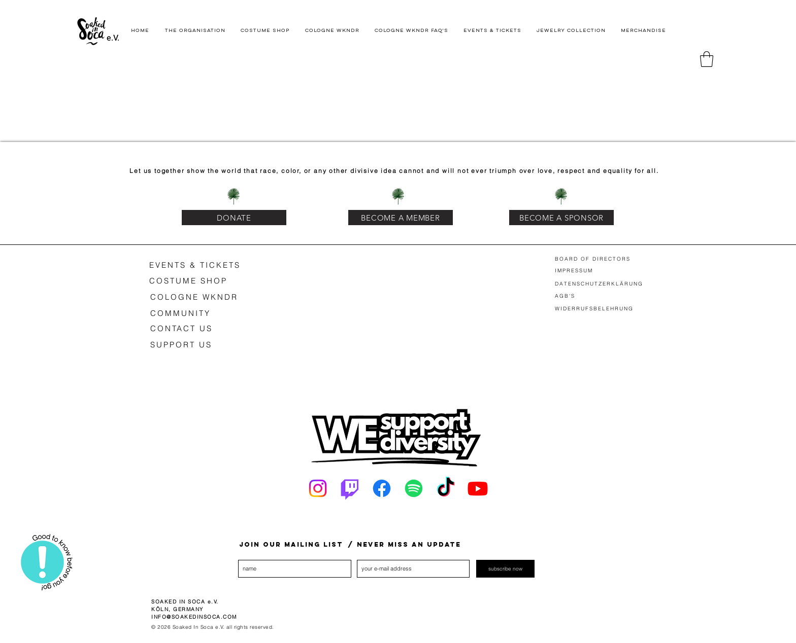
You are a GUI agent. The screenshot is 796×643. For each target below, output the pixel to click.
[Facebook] (381, 488)
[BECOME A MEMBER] (400, 217)
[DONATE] (234, 217)
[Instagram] (317, 488)
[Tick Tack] (445, 488)
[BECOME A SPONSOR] (561, 217)
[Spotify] (413, 488)
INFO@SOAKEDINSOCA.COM (194, 617)
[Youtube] (477, 488)
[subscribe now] (505, 569)
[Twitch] (349, 488)
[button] (706, 59)
